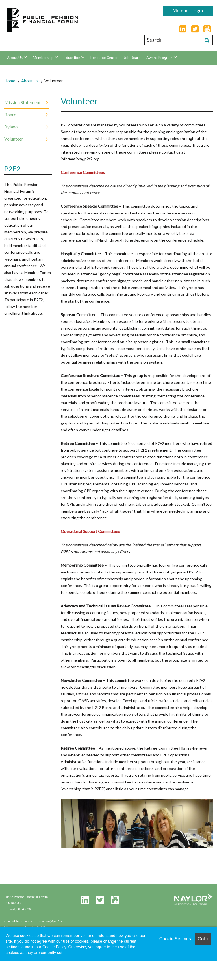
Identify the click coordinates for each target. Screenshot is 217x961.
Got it (203, 938)
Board (10, 114)
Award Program (159, 57)
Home (9, 80)
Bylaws (11, 126)
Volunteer (53, 80)
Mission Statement (22, 102)
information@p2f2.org (49, 921)
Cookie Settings (175, 938)
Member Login (188, 11)
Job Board (132, 57)
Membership (44, 57)
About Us (15, 57)
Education (72, 57)
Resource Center (104, 57)
